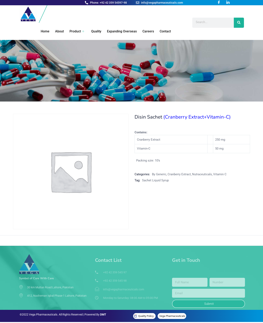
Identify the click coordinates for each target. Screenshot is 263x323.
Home (43, 31)
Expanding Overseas (119, 31)
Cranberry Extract (179, 174)
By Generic (159, 174)
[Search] (239, 23)
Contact (161, 31)
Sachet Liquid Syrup (155, 180)
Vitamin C (220, 174)
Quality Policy (146, 316)
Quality (94, 31)
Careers (145, 31)
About (57, 31)
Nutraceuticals (202, 174)
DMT (103, 314)
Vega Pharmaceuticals (172, 316)
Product (74, 31)
